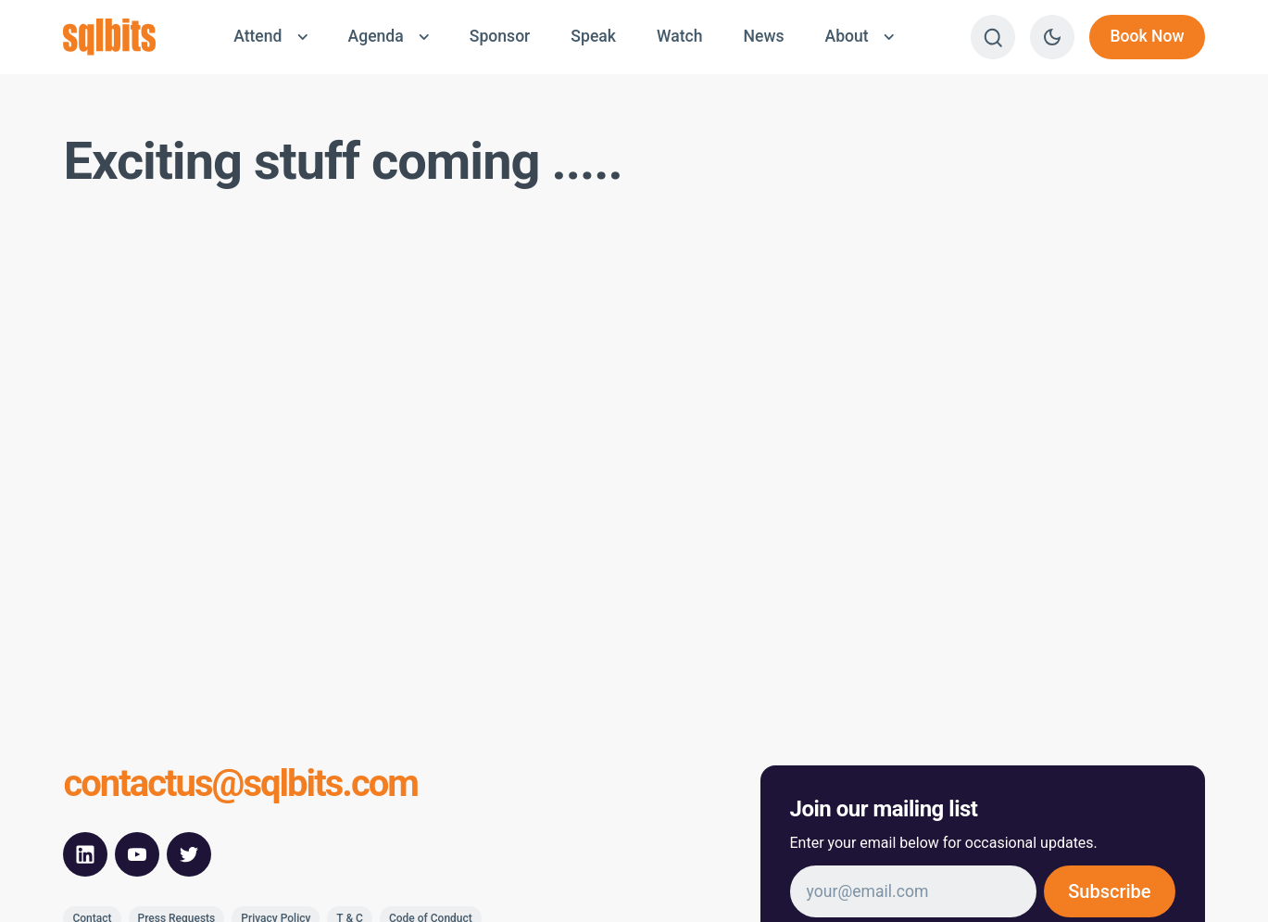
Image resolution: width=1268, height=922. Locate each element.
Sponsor (500, 36)
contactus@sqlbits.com (240, 783)
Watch (680, 36)
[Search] (993, 37)
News (763, 36)
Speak (593, 36)
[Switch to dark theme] (1052, 37)
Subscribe (1109, 891)
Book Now (1147, 36)
